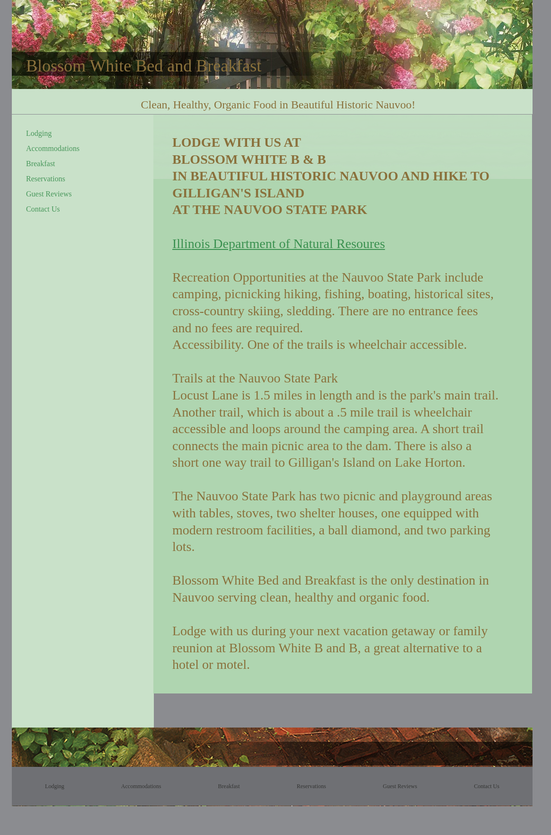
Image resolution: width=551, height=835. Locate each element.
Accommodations (53, 148)
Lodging (39, 133)
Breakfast (40, 164)
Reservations (45, 179)
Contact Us (43, 209)
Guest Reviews (48, 194)
